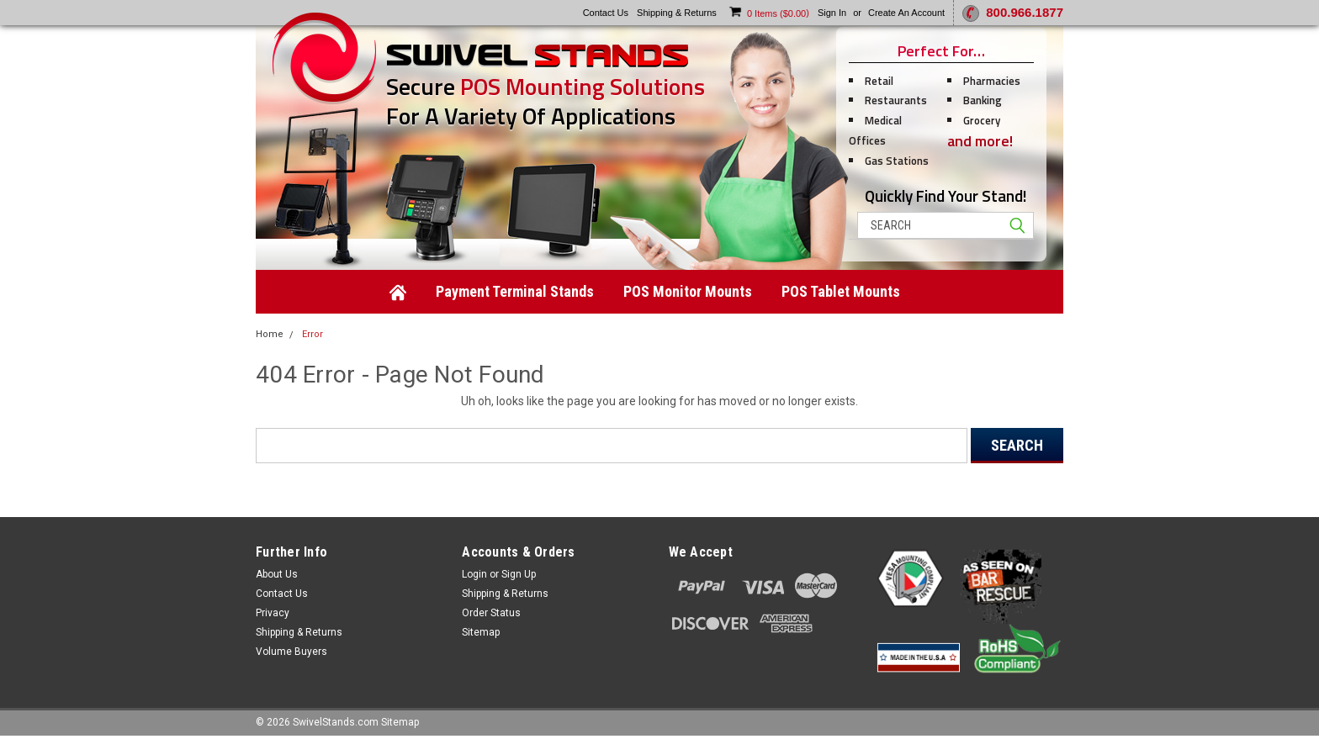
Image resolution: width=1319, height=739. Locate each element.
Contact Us (282, 593)
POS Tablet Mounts (840, 291)
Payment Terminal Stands (515, 291)
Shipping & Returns (299, 632)
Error (312, 334)
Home (269, 334)
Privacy (272, 613)
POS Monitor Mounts (687, 291)
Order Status (491, 613)
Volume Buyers (291, 651)
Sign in (832, 13)
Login (474, 574)
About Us (277, 574)
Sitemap (481, 632)
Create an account (906, 13)
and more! (980, 140)
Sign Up (518, 574)
